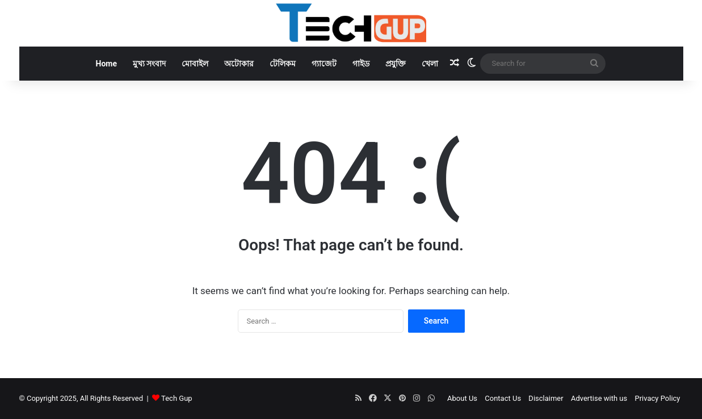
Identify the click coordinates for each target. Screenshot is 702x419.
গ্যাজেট (324, 63)
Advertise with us (599, 398)
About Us (462, 398)
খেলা (430, 63)
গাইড (360, 63)
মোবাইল (195, 63)
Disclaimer (545, 398)
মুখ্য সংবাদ (149, 63)
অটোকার (239, 63)
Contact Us (503, 398)
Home (106, 63)
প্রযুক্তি (395, 63)
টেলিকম (283, 63)
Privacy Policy (657, 398)
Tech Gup (176, 398)
